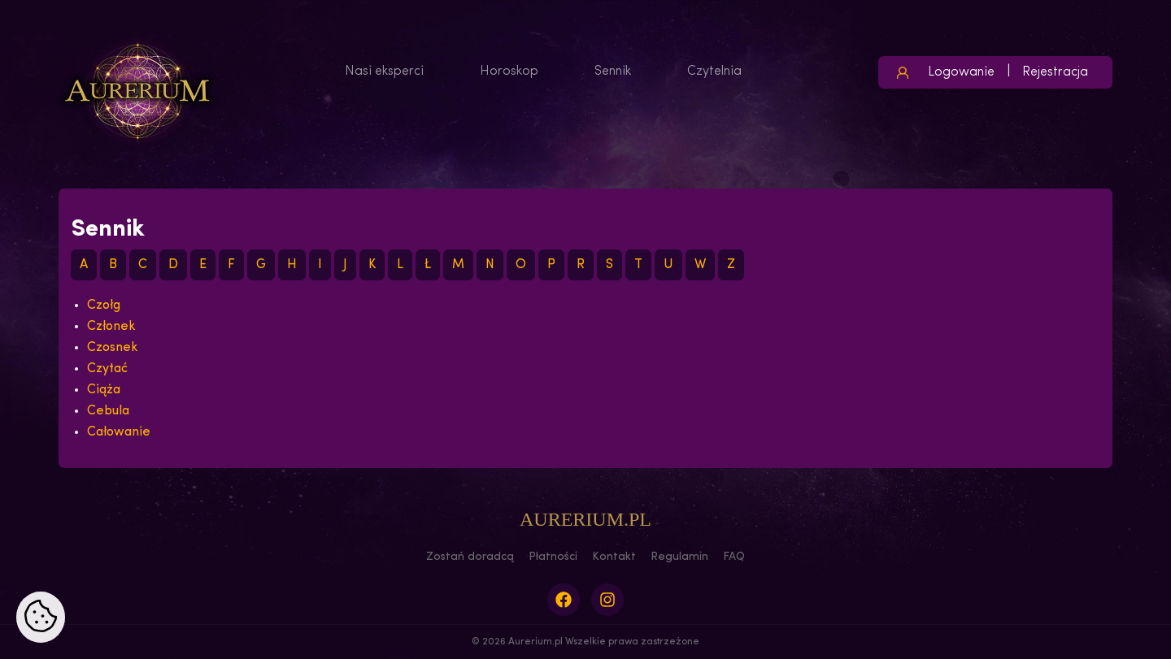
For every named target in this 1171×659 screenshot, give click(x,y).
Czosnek (112, 347)
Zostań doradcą (470, 557)
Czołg (103, 305)
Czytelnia (714, 71)
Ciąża (103, 390)
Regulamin (679, 557)
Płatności (553, 557)
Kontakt (614, 557)
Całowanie (118, 432)
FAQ (734, 557)
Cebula (108, 411)
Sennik (612, 71)
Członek (111, 326)
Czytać (107, 368)
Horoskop (509, 71)
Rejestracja (1055, 72)
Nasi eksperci (384, 71)
